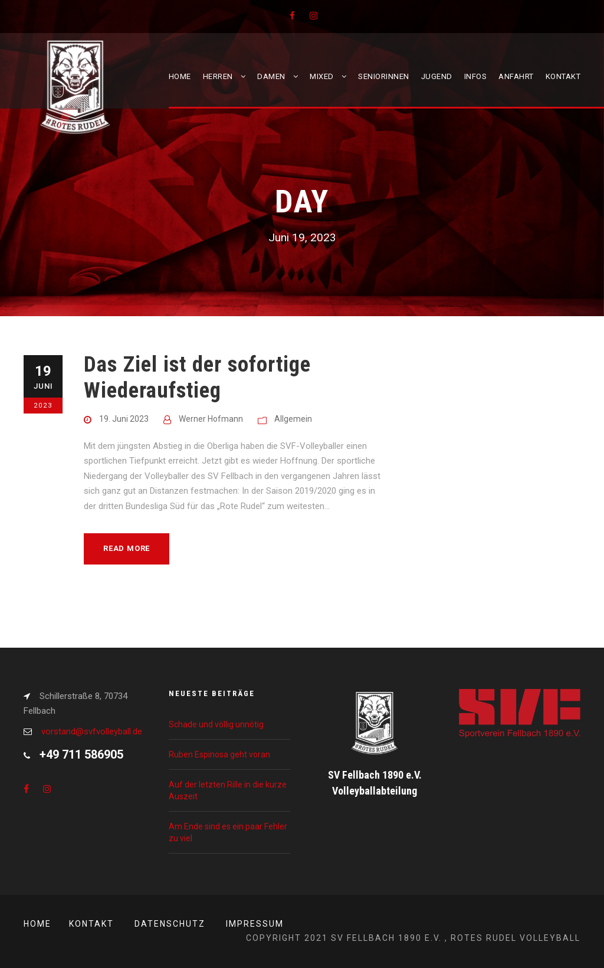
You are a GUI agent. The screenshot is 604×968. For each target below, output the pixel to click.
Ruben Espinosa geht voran (219, 754)
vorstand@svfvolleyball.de (91, 731)
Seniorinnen (383, 76)
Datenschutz (169, 923)
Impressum (255, 923)
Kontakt (563, 76)
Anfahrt (516, 76)
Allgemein (293, 419)
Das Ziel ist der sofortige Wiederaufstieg (197, 377)
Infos (475, 76)
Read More (126, 548)
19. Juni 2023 (124, 419)
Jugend (436, 76)
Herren (218, 76)
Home (180, 76)
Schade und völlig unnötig (216, 724)
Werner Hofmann (211, 419)
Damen (271, 76)
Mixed (322, 76)
